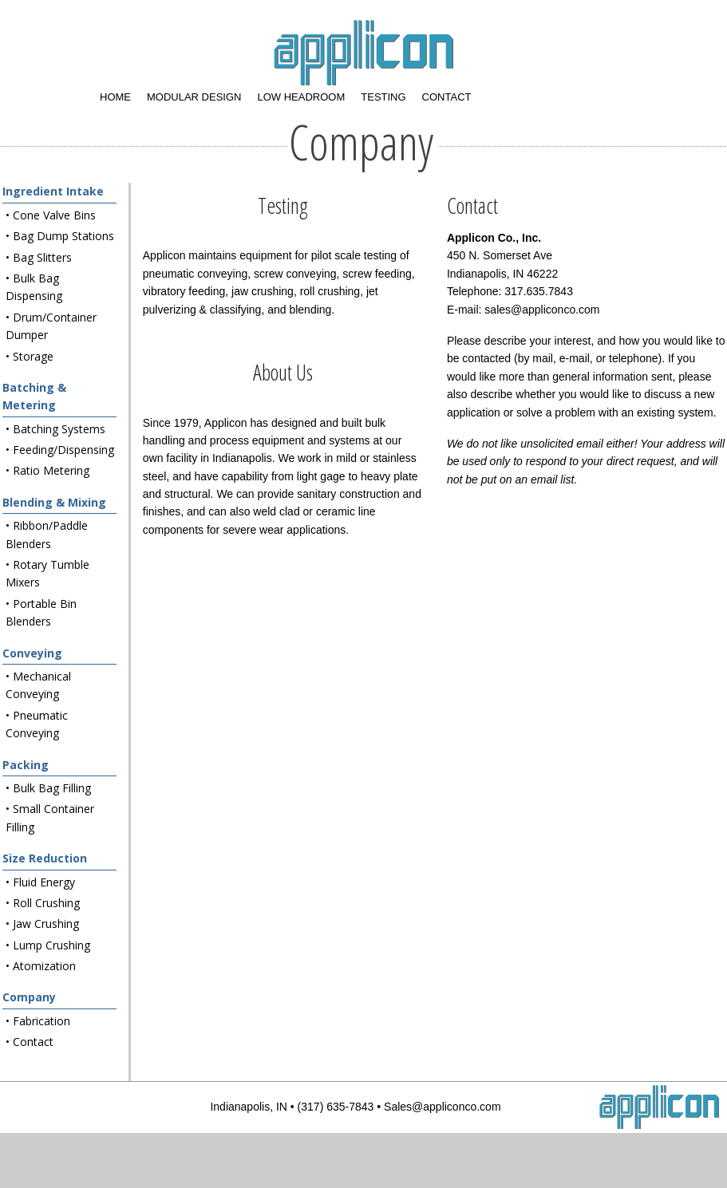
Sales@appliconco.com (442, 1106)
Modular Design (194, 97)
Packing (25, 764)
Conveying (32, 653)
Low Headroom (301, 97)
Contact (447, 97)
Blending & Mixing (54, 502)
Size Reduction (44, 858)
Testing (383, 97)
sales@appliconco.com (541, 309)
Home (115, 97)
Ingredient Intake (53, 191)
